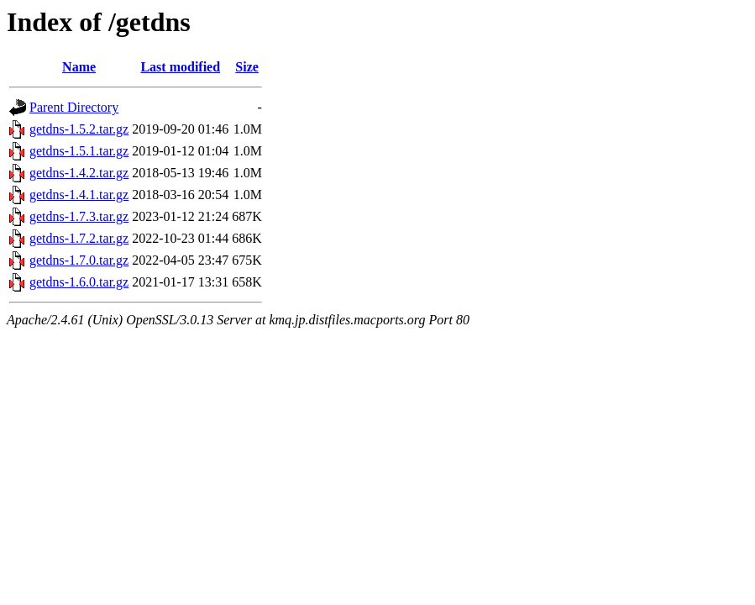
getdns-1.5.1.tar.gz (78, 151)
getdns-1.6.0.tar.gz (78, 282)
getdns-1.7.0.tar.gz (78, 260)
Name (79, 67)
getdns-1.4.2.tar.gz (78, 173)
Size (247, 67)
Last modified (180, 67)
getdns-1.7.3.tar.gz (78, 216)
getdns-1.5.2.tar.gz (78, 129)
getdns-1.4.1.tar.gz (78, 194)
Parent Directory (73, 107)
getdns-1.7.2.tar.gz (78, 238)
